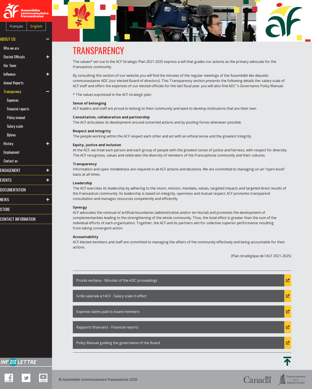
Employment (18, 152)
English (36, 26)
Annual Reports (20, 82)
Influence (16, 74)
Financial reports (25, 108)
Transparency (19, 91)
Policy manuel (23, 117)
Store (12, 209)
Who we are (18, 48)
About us (15, 39)
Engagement (17, 170)
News (11, 199)
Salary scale (22, 126)
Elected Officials (21, 56)
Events (13, 180)
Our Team (16, 65)
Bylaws (18, 134)
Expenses (20, 100)
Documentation (20, 190)
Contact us (17, 160)
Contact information (24, 219)
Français (16, 26)
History (15, 143)
